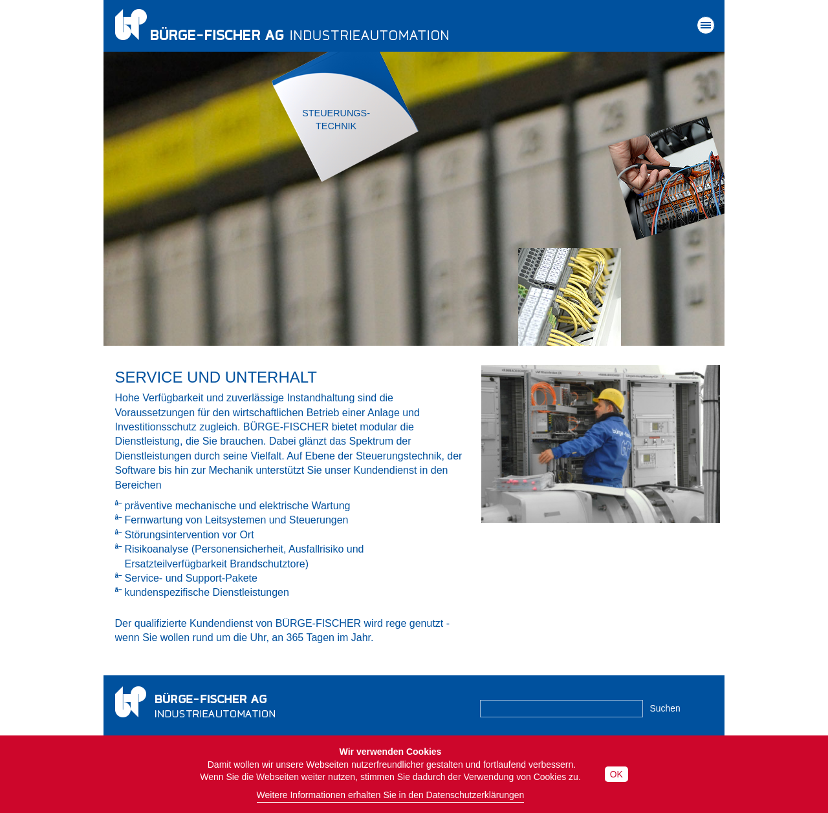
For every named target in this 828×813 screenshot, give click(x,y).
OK (616, 774)
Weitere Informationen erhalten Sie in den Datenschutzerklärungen (391, 795)
